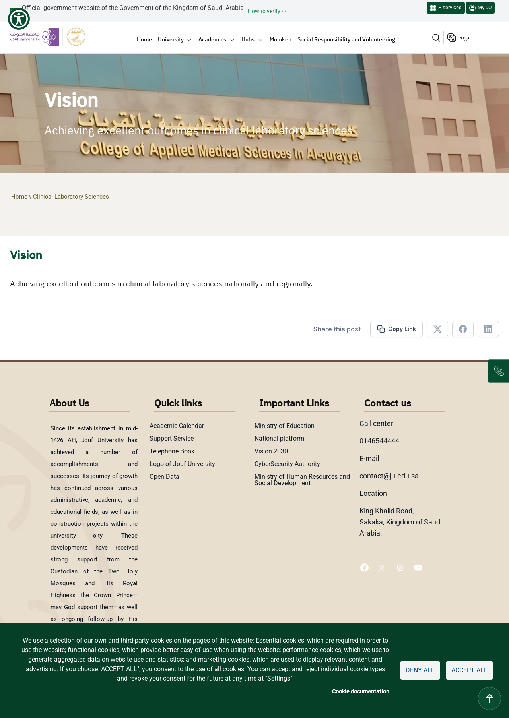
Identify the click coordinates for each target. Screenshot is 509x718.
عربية (465, 37)
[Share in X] (437, 329)
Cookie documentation (360, 691)
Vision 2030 (271, 451)
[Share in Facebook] (463, 329)
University (171, 39)
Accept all (469, 670)
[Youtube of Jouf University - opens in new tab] (419, 567)
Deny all (420, 670)
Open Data (164, 477)
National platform (279, 438)
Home (144, 39)
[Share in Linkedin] (488, 329)
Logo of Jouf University (182, 464)
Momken (280, 39)
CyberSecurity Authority (287, 464)
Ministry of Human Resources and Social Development (302, 480)
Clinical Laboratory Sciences (71, 196)
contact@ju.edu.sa (389, 476)
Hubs (247, 39)
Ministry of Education (284, 426)
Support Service (172, 438)
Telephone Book (172, 451)
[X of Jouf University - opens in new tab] (383, 567)
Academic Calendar (177, 426)
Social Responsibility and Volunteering (346, 39)
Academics (212, 39)
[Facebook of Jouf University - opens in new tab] (365, 567)
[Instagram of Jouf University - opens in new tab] (401, 567)
